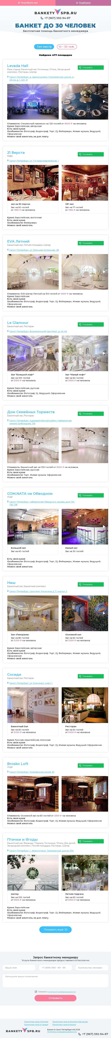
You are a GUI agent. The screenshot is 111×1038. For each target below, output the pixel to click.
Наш (11, 584)
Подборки (85, 2)
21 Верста (16, 154)
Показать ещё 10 (55, 931)
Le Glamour (17, 324)
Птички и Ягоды (22, 841)
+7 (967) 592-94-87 (57, 18)
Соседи (14, 676)
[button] (105, 104)
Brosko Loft (17, 765)
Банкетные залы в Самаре (36, 1024)
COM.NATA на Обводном (30, 495)
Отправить (55, 999)
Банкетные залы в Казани (64, 1024)
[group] (33, 103)
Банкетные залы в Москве (36, 1022)
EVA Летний (18, 243)
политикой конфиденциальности (62, 993)
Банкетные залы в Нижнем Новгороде (70, 1022)
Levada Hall (17, 67)
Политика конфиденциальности (62, 1032)
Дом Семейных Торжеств (31, 413)
